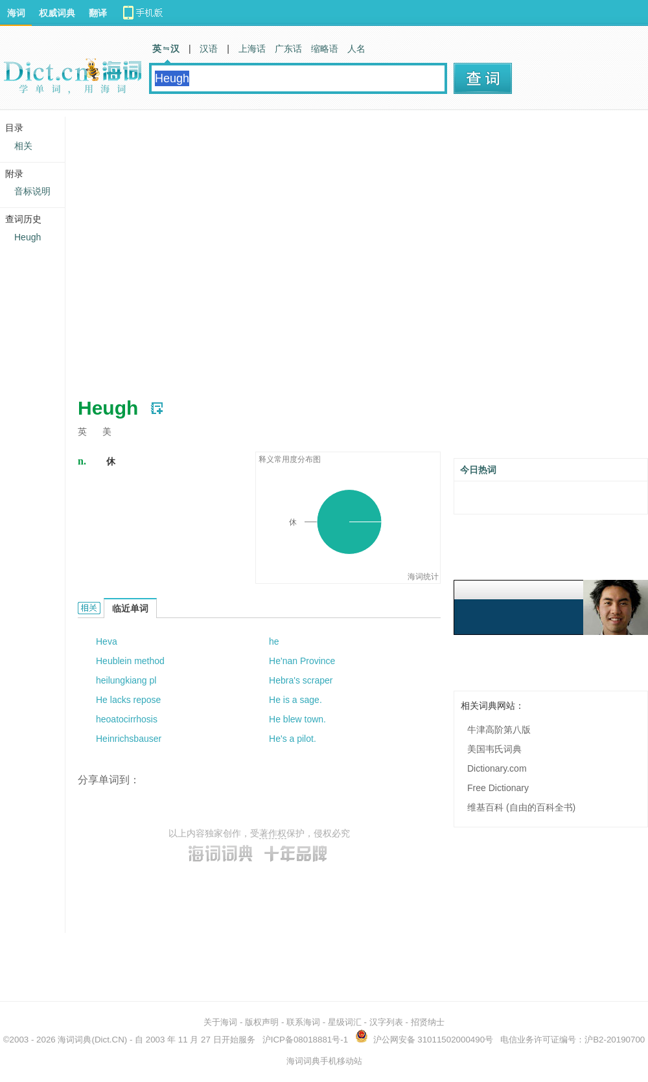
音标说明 (32, 191)
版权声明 (262, 1022)
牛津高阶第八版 (499, 729)
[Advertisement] (132, 249)
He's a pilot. (292, 738)
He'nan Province (302, 661)
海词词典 (74, 1039)
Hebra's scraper (300, 680)
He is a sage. (295, 700)
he (274, 641)
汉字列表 (386, 1022)
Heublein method (130, 661)
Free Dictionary (498, 788)
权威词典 (57, 13)
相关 (23, 146)
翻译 (98, 13)
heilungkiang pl (126, 680)
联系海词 (303, 1022)
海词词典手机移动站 (324, 1061)
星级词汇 (345, 1022)
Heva (106, 641)
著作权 (272, 833)
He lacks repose (128, 700)
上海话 (252, 48)
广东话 (288, 48)
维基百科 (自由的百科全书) (521, 807)
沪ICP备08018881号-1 (305, 1039)
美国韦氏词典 (494, 749)
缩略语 (324, 48)
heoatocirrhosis (126, 719)
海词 (16, 13)
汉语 (209, 48)
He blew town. (297, 719)
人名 (356, 48)
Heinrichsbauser (128, 738)
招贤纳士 (428, 1022)
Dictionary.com (497, 768)
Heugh (27, 237)
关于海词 (220, 1022)
